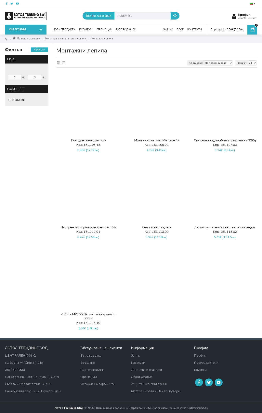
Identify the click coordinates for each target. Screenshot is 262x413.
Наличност (15, 89)
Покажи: (242, 62)
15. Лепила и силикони (26, 38)
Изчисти (39, 49)
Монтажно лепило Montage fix (156, 140)
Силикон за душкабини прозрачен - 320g (225, 140)
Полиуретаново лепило (88, 140)
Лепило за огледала (156, 227)
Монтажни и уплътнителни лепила (65, 38)
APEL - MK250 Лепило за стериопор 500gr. (88, 316)
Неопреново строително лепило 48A (88, 227)
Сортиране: (196, 62)
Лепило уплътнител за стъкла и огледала (224, 227)
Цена (10, 59)
